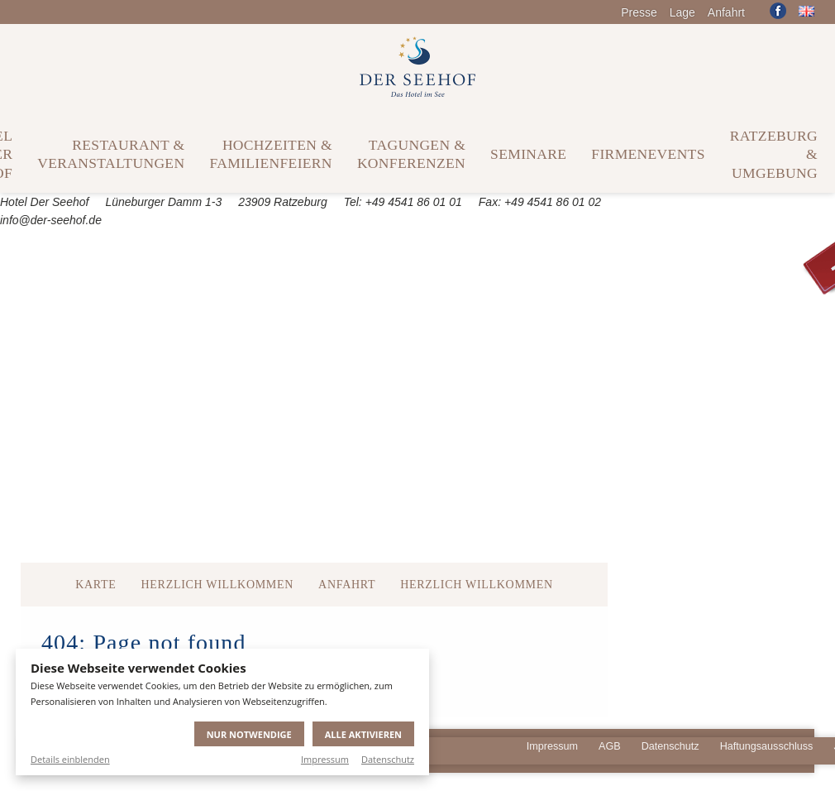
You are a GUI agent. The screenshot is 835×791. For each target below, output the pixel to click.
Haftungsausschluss (767, 746)
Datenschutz (387, 759)
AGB (610, 746)
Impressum (325, 759)
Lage (682, 12)
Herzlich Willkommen (217, 584)
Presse (639, 12)
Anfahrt (726, 12)
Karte (95, 584)
